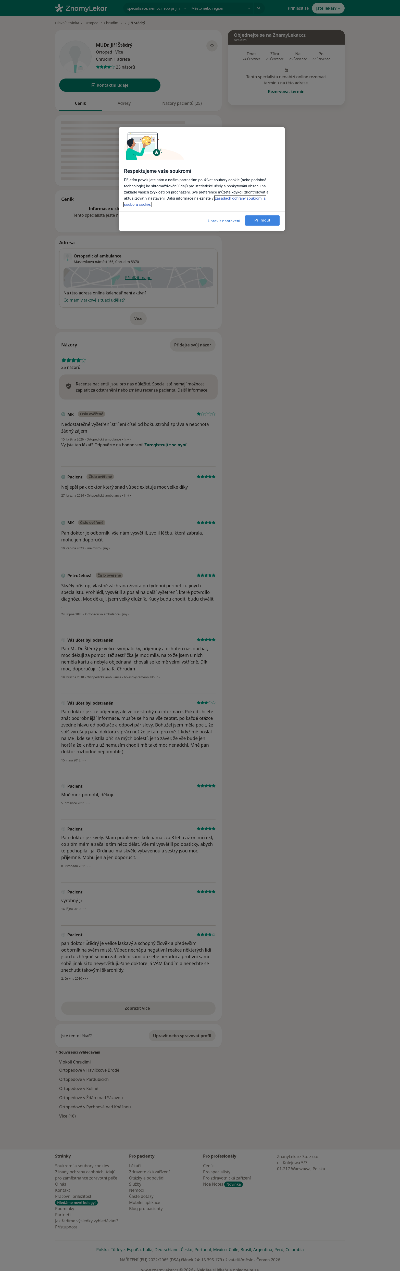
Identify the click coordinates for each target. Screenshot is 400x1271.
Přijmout (262, 220)
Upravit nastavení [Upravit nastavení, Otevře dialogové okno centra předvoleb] (224, 221)
